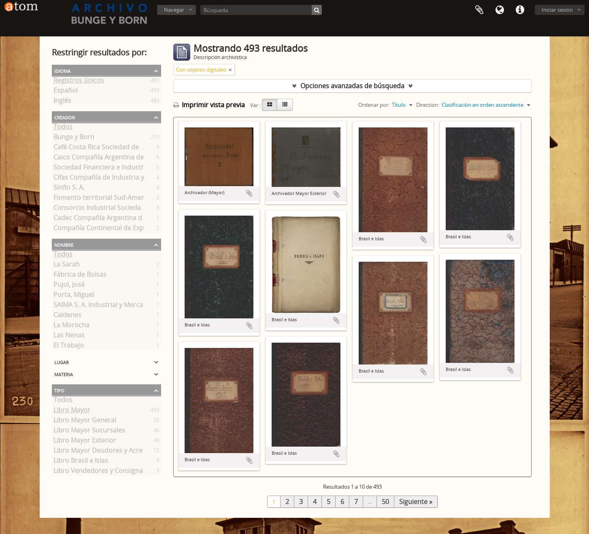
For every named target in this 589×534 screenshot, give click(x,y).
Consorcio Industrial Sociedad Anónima (113, 209)
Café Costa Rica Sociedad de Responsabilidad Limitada (136, 148)
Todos (62, 128)
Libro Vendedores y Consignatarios (107, 472)
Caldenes (67, 316)
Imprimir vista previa (209, 104)
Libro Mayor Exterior (84, 441)
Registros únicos (78, 81)
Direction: (427, 104)
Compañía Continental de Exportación (111, 229)
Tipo (59, 390)
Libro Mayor (71, 411)
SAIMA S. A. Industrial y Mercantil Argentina (118, 306)
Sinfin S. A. (69, 188)
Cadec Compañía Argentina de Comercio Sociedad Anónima (144, 219)
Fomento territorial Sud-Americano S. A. (114, 199)
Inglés (62, 101)
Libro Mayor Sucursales (89, 431)
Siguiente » (415, 501)
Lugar (61, 361)
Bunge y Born (73, 138)
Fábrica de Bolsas (79, 275)
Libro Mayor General (84, 421)
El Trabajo (68, 346)
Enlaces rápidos (520, 10)
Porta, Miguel (73, 296)
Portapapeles (479, 10)
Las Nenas (69, 336)
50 (385, 501)
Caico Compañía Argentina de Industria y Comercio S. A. (138, 158)
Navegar (174, 9)
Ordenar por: (373, 104)
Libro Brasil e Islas (80, 462)
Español (65, 91)
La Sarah (66, 265)
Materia (63, 373)
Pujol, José (69, 286)
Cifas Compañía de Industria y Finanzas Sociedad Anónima (142, 178)
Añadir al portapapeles (249, 193)
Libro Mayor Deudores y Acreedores (108, 451)
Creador (64, 116)
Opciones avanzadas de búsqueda (352, 85)
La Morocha (71, 326)
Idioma (499, 10)
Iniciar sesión (557, 9)
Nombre (63, 244)
